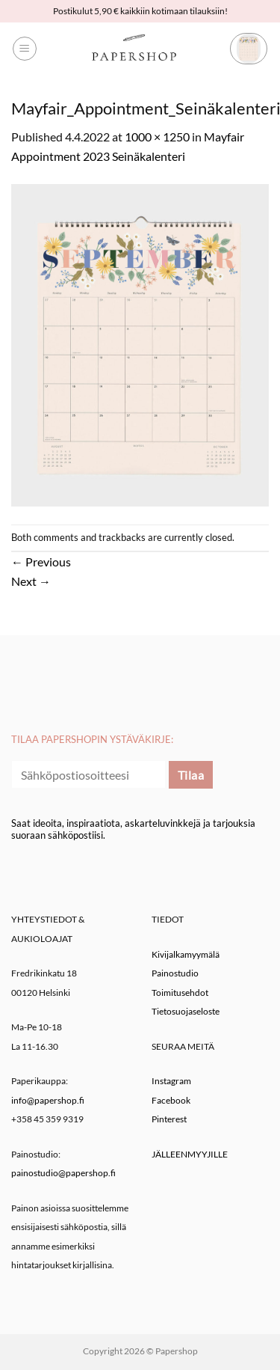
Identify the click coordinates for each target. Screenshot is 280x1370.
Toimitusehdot (180, 992)
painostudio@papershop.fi (63, 1172)
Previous (41, 561)
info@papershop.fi (47, 1100)
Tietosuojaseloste (186, 1011)
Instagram (171, 1080)
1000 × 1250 (157, 136)
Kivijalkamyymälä (186, 954)
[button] (25, 49)
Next (31, 581)
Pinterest (169, 1119)
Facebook (171, 1100)
